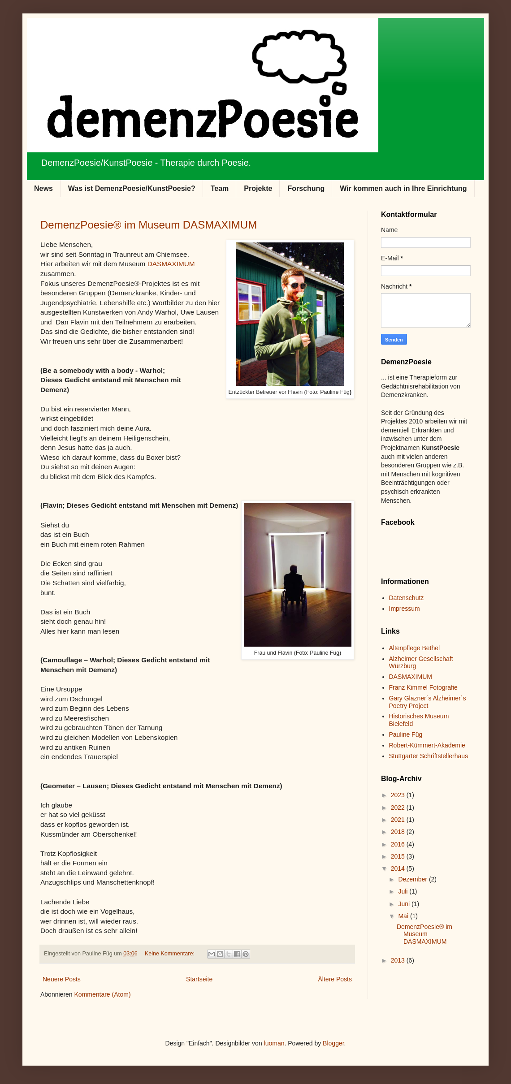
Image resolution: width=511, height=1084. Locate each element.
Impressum (404, 608)
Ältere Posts (335, 979)
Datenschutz (406, 597)
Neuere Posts (62, 979)
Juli (403, 891)
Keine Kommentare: (170, 953)
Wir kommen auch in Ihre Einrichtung (403, 188)
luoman (274, 1043)
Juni (404, 903)
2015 (399, 856)
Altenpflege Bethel (414, 648)
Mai (404, 916)
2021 (399, 819)
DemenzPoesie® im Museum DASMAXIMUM (148, 225)
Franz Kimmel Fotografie (423, 687)
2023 (399, 795)
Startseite (199, 979)
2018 (399, 831)
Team (220, 188)
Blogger (333, 1043)
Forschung (306, 188)
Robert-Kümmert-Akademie (427, 745)
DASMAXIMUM (171, 264)
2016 (399, 844)
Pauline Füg (406, 734)
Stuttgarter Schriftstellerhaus (428, 756)
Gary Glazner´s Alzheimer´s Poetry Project (427, 702)
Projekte (258, 188)
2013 (399, 960)
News (43, 188)
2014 (399, 868)
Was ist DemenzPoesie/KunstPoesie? (131, 188)
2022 (399, 807)
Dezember (413, 879)
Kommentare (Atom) (102, 994)
